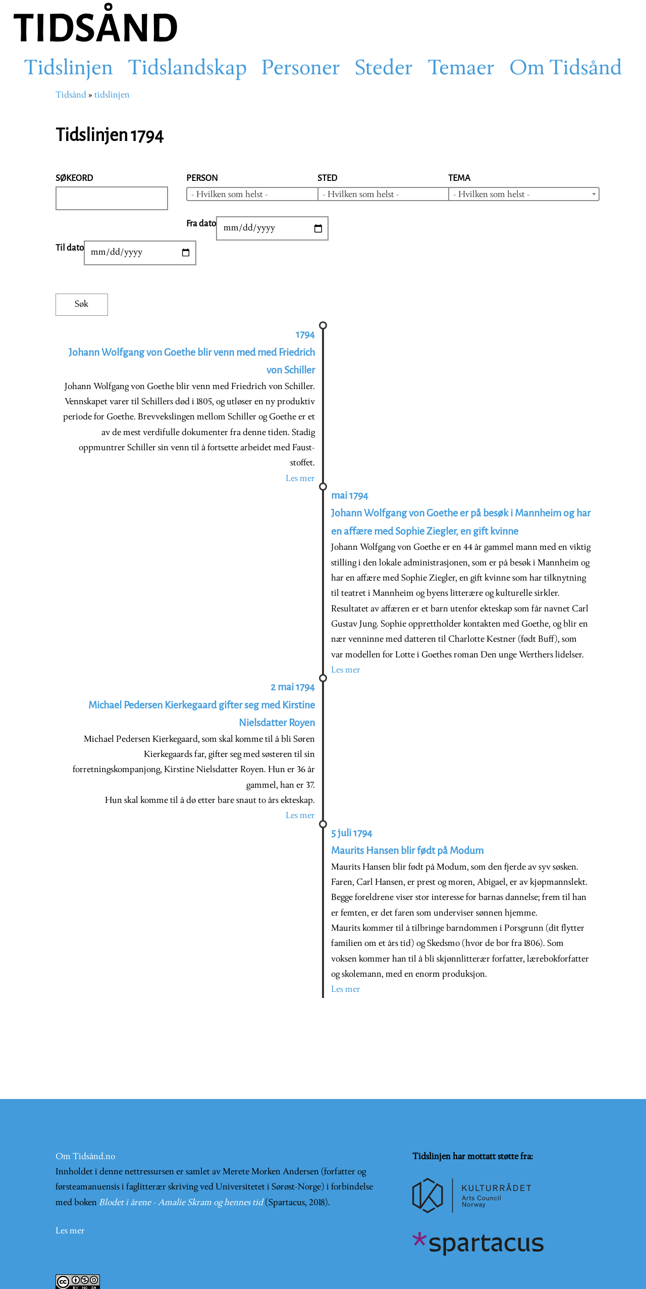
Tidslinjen (68, 69)
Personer (300, 69)
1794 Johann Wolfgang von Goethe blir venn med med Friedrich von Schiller (192, 352)
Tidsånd (71, 95)
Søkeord (74, 178)
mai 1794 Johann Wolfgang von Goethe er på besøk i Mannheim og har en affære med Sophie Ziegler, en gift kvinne (460, 513)
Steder (384, 69)
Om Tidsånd (565, 69)
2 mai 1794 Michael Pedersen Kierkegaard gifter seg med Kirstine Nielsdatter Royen (201, 705)
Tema (459, 178)
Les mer (300, 479)
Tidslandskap (187, 69)
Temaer (461, 69)
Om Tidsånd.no (85, 1157)
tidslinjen (112, 95)
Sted (327, 178)
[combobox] (262, 194)
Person (202, 178)
